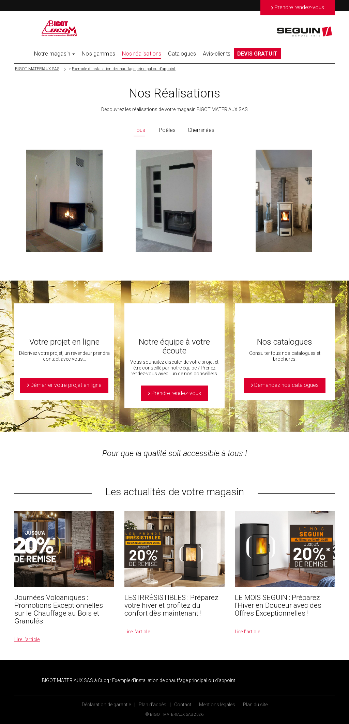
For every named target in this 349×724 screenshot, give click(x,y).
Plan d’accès (152, 704)
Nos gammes (98, 53)
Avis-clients (216, 53)
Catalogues (182, 53)
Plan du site (255, 704)
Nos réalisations (142, 53)
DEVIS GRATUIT (257, 53)
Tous (139, 130)
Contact (182, 704)
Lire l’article (27, 639)
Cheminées (201, 130)
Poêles (167, 130)
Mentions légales (217, 704)
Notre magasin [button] (54, 53)
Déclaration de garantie (106, 704)
